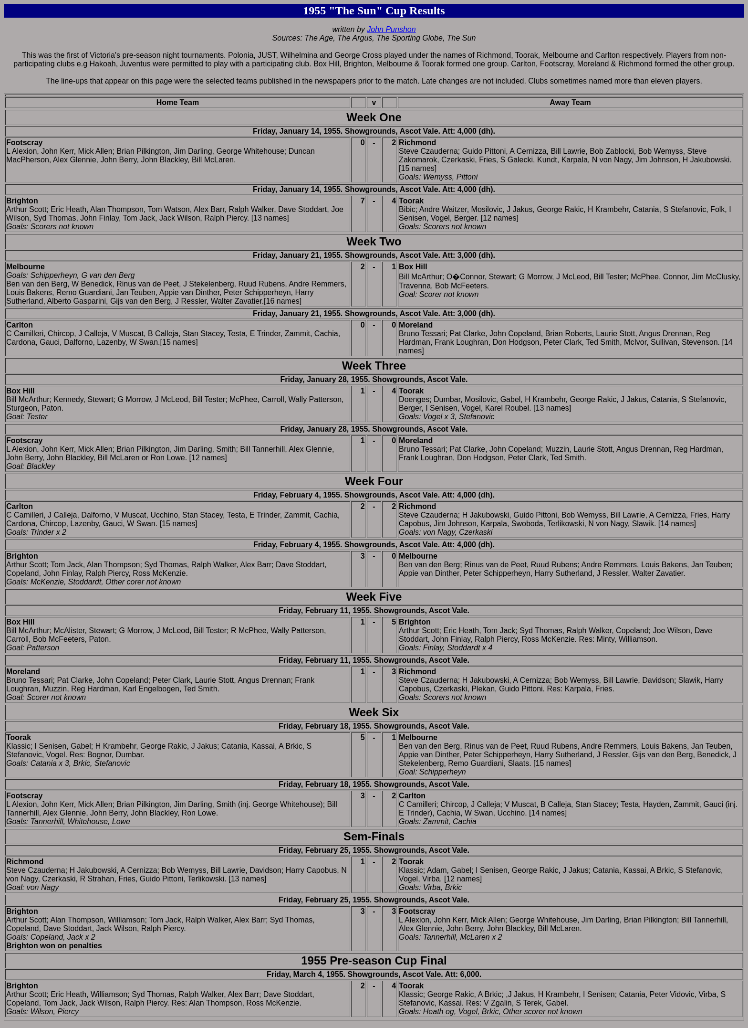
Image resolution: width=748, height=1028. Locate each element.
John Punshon (391, 29)
